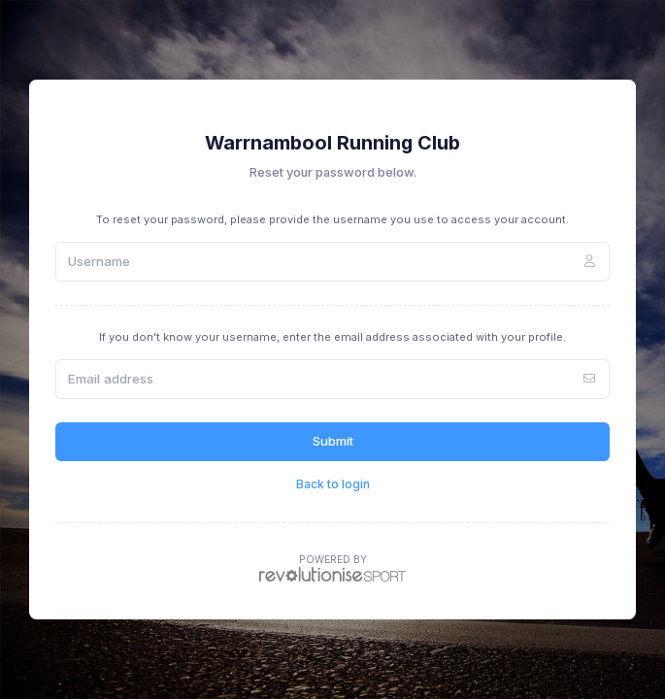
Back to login (333, 484)
